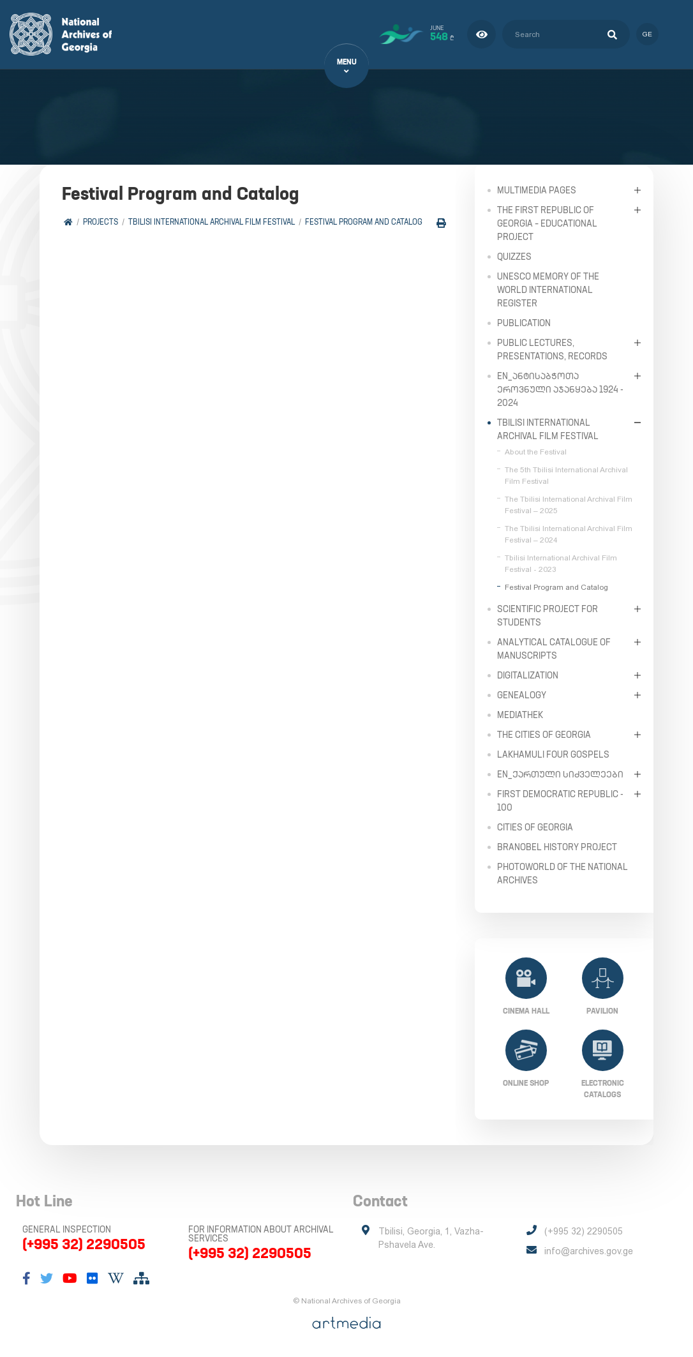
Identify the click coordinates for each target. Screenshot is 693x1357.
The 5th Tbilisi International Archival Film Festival (566, 475)
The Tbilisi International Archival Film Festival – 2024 (568, 533)
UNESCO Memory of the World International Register (548, 289)
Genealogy (521, 694)
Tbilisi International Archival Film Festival (211, 222)
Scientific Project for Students (547, 615)
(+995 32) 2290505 (83, 1244)
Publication (524, 322)
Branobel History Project (557, 846)
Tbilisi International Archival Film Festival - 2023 (561, 563)
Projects (100, 222)
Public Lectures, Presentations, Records (552, 348)
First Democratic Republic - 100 (560, 800)
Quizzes (514, 256)
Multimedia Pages (536, 189)
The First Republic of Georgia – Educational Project (547, 223)
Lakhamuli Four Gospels (553, 754)
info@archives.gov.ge (588, 1251)
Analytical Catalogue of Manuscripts (554, 648)
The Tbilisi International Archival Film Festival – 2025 (568, 504)
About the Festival (536, 451)
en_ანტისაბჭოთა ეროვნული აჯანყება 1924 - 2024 (560, 389)
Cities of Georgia (535, 826)
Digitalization (527, 674)
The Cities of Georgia (544, 734)
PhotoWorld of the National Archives (562, 872)
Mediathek (520, 714)
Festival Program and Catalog (363, 222)
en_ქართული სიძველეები (560, 773)
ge (647, 34)
